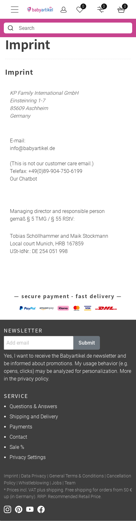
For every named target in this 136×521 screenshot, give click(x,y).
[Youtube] (31, 509)
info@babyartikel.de (32, 148)
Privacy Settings (28, 457)
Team (69, 483)
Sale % (17, 447)
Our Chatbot (23, 179)
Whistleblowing (34, 483)
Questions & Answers (33, 406)
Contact (18, 437)
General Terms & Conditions (76, 476)
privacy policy (33, 379)
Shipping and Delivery (34, 417)
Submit (87, 343)
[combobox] (68, 28)
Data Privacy (33, 476)
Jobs (57, 483)
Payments (21, 427)
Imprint (11, 476)
